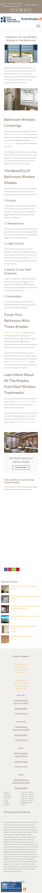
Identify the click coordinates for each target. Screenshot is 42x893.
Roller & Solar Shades (21, 683)
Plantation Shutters (21, 686)
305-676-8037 (21, 735)
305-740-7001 (21, 762)
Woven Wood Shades (21, 669)
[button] (9, 881)
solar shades (32, 258)
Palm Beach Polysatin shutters (18, 362)
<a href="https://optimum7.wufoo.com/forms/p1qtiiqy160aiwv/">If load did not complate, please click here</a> (21, 529)
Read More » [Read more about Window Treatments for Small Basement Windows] (14, 601)
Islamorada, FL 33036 (21, 730)
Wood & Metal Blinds (21, 664)
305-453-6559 (21, 788)
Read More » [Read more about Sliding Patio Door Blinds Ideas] (14, 639)
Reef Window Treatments (23, 402)
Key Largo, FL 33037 (21, 703)
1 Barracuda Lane (21, 700)
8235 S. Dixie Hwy (21, 753)
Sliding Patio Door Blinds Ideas (22, 636)
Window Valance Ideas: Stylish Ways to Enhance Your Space (25, 607)
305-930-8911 (21, 708)
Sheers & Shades (21, 667)
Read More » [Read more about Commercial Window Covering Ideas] (14, 589)
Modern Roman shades (12, 332)
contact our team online (27, 422)
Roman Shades (21, 672)
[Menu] (38, 26)
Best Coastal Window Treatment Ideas (25, 616)
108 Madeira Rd (21, 727)
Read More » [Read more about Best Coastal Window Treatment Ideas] (14, 619)
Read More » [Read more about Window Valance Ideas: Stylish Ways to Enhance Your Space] (14, 611)
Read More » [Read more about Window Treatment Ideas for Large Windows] (14, 631)
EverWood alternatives (15, 134)
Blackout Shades (21, 688)
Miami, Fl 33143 (21, 756)
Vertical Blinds (21, 680)
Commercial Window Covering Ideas (24, 586)
